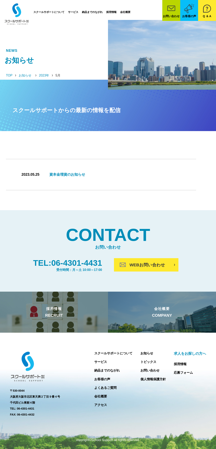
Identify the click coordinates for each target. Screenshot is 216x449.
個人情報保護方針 (153, 379)
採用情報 (111, 12)
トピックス (148, 362)
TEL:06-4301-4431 (67, 263)
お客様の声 (102, 379)
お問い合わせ (150, 370)
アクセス (100, 405)
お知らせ (146, 353)
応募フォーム (183, 372)
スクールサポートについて (48, 12)
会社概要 (125, 12)
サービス (73, 12)
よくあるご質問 (105, 387)
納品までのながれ (92, 12)
